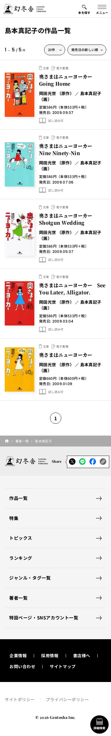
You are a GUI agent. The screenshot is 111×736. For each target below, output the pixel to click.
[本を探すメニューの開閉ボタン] (84, 9)
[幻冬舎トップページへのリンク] (24, 9)
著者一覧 (22, 441)
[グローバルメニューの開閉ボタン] (102, 9)
